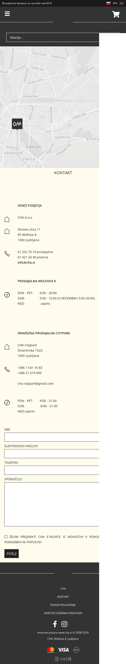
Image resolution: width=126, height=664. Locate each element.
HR (115, 3)
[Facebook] (55, 623)
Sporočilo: (13, 479)
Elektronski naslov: (21, 446)
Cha (63, 588)
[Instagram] (64, 623)
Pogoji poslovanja (63, 605)
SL (108, 3)
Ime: (7, 429)
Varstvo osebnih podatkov (63, 613)
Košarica (115, 14)
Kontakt (63, 597)
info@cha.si (26, 262)
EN (121, 3)
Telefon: (11, 462)
